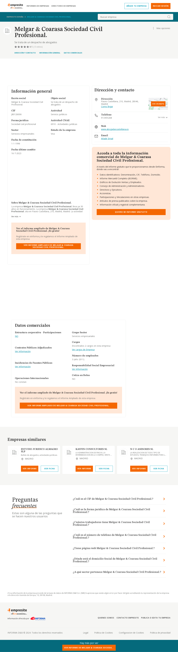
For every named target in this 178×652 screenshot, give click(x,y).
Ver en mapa (158, 104)
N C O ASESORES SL (141, 449)
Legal (85, 632)
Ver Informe (30, 468)
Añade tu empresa (136, 6)
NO (16, 336)
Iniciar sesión (161, 6)
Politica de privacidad (160, 632)
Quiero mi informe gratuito (131, 212)
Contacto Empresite (128, 617)
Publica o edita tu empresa (155, 617)
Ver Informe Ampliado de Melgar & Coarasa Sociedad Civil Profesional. (48, 246)
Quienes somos (106, 617)
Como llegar (107, 106)
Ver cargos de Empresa (83, 349)
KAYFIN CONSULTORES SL (91, 449)
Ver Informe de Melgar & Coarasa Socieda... (89, 647)
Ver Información (23, 351)
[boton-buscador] (169, 17)
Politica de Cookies (103, 632)
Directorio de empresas (63, 6)
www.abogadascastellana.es (115, 129)
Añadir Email (107, 138)
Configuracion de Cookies (131, 632)
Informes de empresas (38, 6)
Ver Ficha (49, 468)
